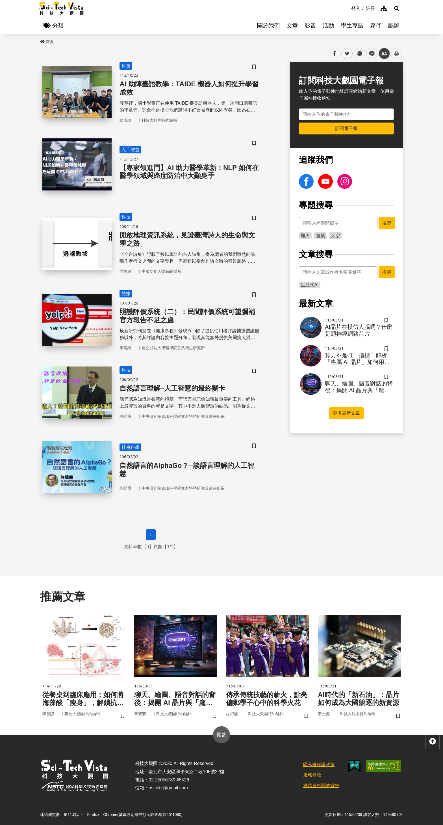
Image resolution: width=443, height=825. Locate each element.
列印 (396, 53)
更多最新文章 (346, 413)
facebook (334, 53)
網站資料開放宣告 (321, 785)
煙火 (305, 235)
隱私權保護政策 (319, 764)
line (369, 53)
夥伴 (375, 25)
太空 (335, 235)
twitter (347, 53)
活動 (328, 25)
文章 (292, 25)
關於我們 (268, 25)
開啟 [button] (221, 734)
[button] (396, 8)
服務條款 (312, 775)
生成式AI (309, 284)
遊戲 (320, 235)
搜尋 (386, 222)
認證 (393, 25)
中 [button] (384, 53)
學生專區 (352, 25)
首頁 (47, 41)
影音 (310, 25)
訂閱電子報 (346, 128)
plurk (359, 53)
